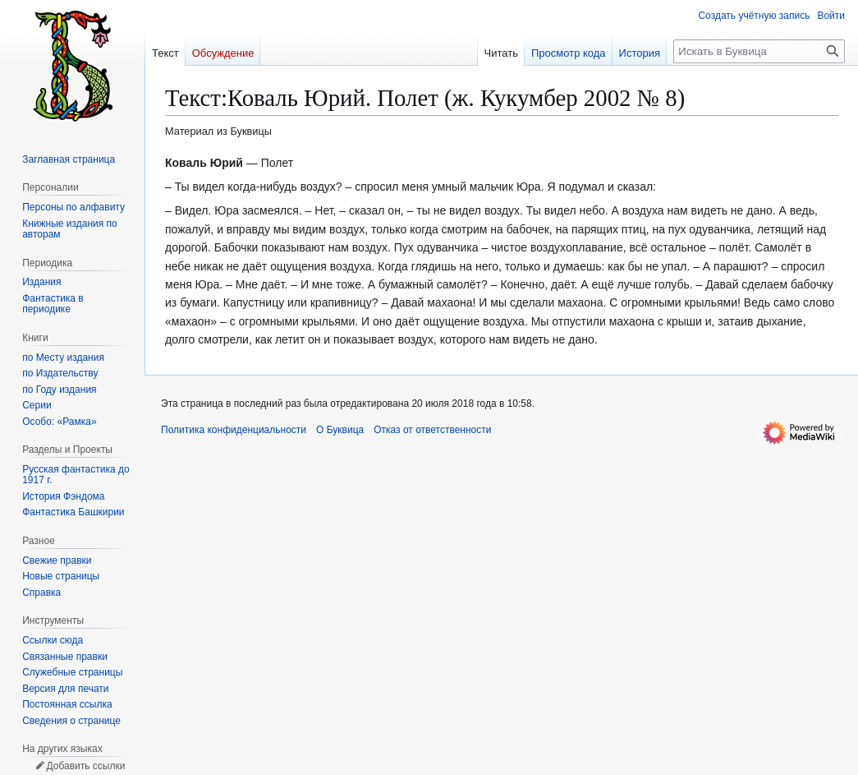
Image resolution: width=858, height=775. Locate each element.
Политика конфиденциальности (233, 430)
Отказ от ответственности (432, 430)
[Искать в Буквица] (759, 51)
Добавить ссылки (85, 766)
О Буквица (340, 430)
